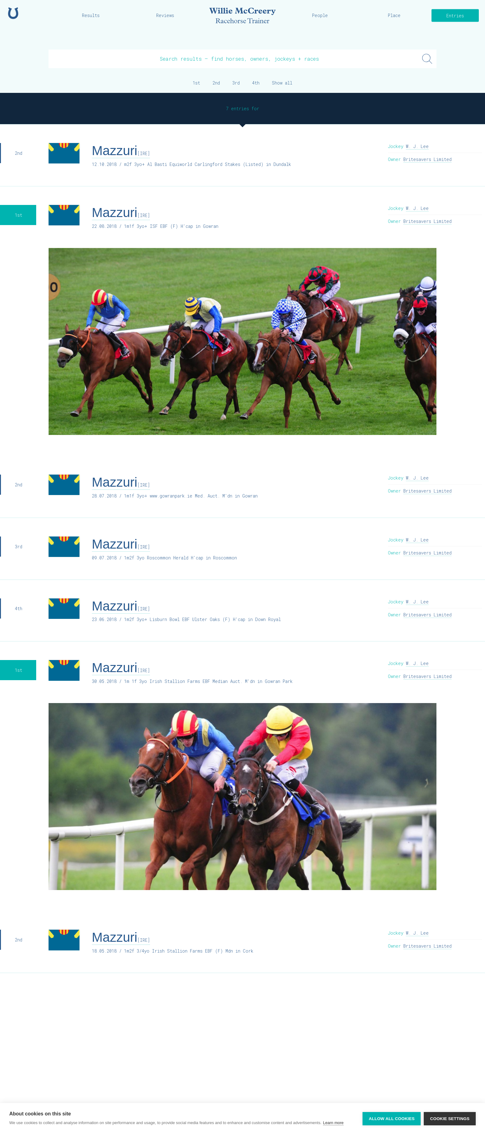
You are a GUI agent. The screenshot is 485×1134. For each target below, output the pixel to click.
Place (394, 15)
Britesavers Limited (427, 159)
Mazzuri (121, 150)
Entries (455, 16)
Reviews (165, 15)
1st (196, 83)
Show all (282, 83)
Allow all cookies (391, 1118)
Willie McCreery (242, 15)
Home (13, 13)
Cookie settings (450, 1118)
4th (256, 83)
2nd (216, 83)
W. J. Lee (417, 146)
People (320, 15)
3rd (236, 83)
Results (91, 15)
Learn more (333, 1122)
